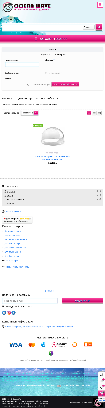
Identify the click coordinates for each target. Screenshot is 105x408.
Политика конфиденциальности (76, 386)
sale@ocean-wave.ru (65, 326)
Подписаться (82, 300)
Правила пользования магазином (41, 386)
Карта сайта (20, 386)
